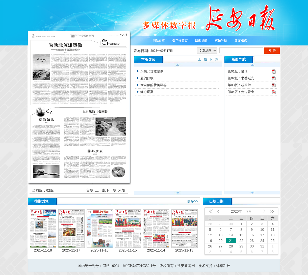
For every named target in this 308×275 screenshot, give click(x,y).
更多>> (192, 201)
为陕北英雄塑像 (151, 71)
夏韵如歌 (146, 78)
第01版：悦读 (238, 71)
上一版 (100, 190)
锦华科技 (223, 266)
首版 (89, 190)
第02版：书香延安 (241, 78)
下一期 (213, 59)
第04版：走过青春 (241, 92)
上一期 (202, 59)
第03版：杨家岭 (239, 85)
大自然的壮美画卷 (153, 85)
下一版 (111, 190)
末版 (121, 190)
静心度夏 (146, 92)
